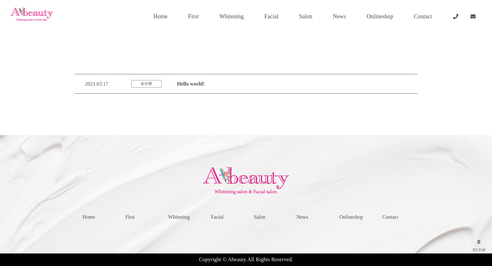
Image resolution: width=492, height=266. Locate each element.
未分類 (146, 83)
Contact (423, 16)
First (193, 16)
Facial (271, 16)
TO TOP (479, 245)
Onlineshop (380, 16)
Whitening (231, 16)
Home (160, 16)
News (339, 16)
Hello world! (191, 84)
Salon (305, 16)
